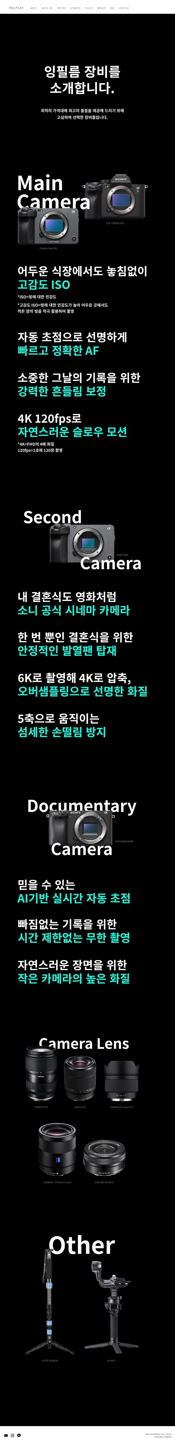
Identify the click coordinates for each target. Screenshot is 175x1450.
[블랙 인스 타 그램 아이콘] (12, 1435)
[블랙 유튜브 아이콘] (6, 1435)
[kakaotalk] (19, 1435)
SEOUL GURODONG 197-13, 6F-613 (158, 1434)
